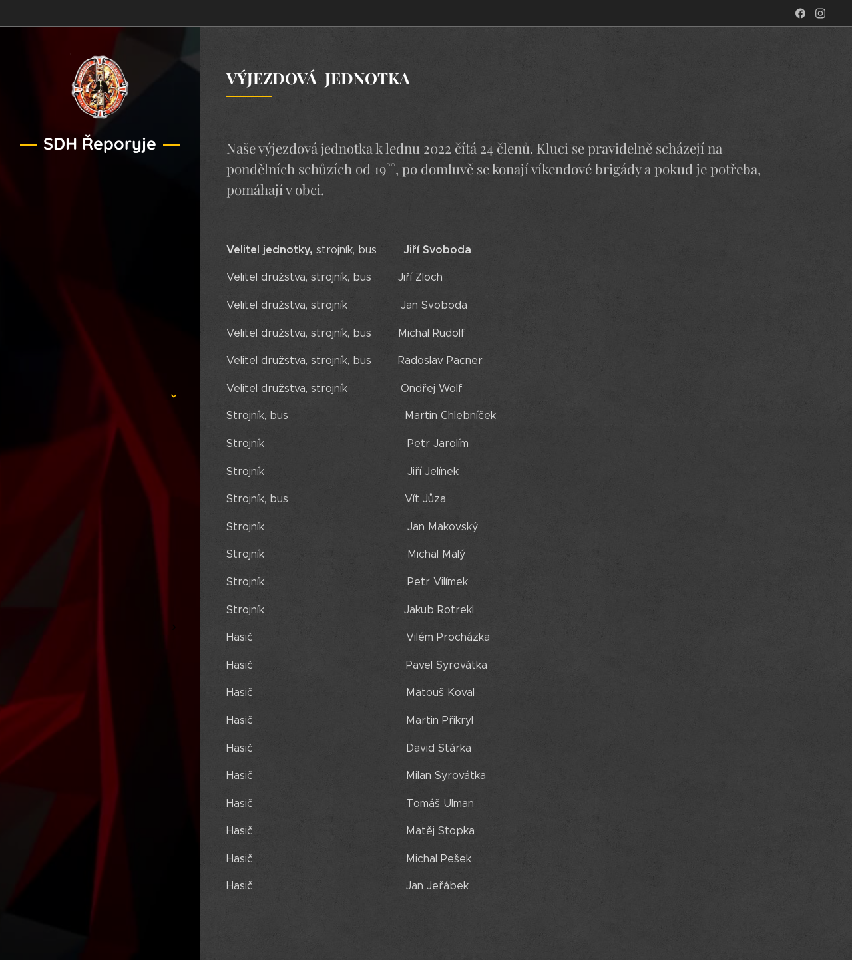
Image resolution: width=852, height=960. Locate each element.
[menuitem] (100, 356)
